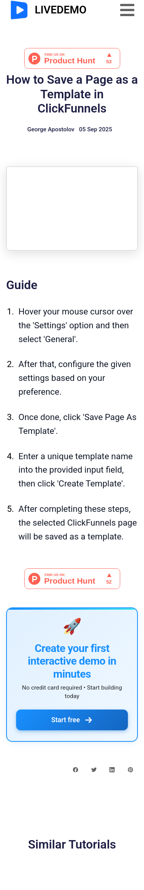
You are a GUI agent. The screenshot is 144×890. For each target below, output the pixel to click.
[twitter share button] (93, 769)
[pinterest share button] (130, 769)
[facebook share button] (75, 769)
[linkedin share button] (111, 769)
